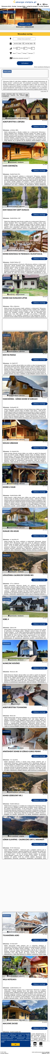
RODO (2, 1041)
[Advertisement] (25, 886)
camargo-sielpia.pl (25, 2)
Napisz (48, 1053)
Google (28, 1034)
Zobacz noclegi (39, 126)
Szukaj (25, 63)
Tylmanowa (6, 102)
